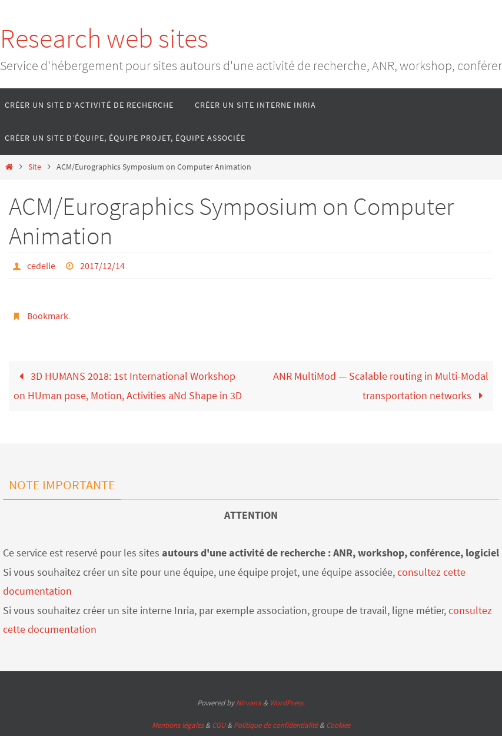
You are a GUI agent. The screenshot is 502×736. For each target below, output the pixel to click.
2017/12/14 (102, 265)
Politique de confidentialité (276, 725)
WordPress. (287, 703)
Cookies (338, 725)
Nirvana (248, 703)
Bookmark (47, 315)
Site (34, 166)
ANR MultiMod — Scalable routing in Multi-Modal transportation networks (380, 385)
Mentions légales (178, 725)
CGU (218, 725)
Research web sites (104, 38)
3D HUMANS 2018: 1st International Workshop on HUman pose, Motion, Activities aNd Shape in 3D (128, 385)
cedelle (41, 265)
